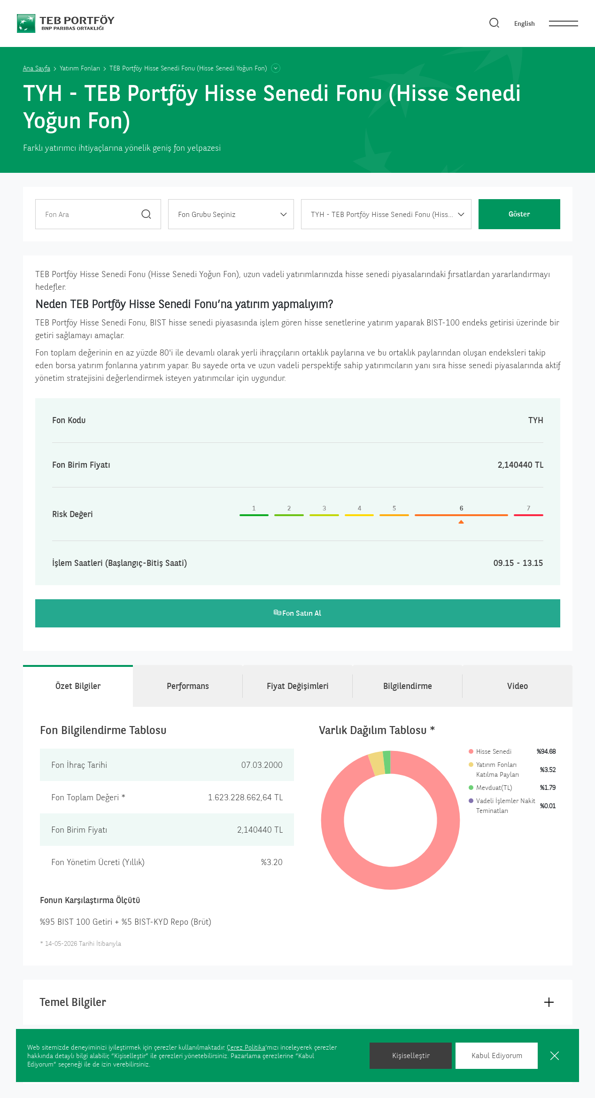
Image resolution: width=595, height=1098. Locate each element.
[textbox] (231, 215)
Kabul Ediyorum (496, 1055)
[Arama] (494, 23)
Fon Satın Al (298, 613)
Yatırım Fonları (80, 68)
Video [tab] (517, 686)
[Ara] (146, 214)
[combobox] (231, 214)
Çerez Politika (246, 1047)
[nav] (563, 23)
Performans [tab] (188, 686)
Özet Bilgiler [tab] (77, 686)
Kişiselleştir (411, 1055)
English (524, 23)
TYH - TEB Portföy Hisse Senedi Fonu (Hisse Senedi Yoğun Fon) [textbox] (391, 214)
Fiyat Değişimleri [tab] (298, 686)
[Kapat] (554, 1055)
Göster (519, 213)
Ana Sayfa (36, 68)
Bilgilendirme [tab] (407, 686)
